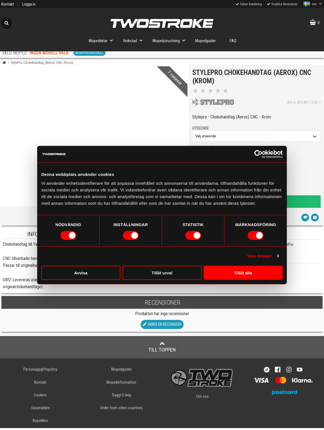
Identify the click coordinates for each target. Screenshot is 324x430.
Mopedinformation (121, 384)
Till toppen (162, 349)
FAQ (233, 41)
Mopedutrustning (170, 40)
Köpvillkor (40, 422)
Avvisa (81, 272)
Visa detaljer (259, 256)
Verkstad (134, 40)
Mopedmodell (89, 52)
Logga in (29, 4)
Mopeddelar (102, 40)
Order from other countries (121, 410)
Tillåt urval (162, 272)
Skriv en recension (162, 326)
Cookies (40, 397)
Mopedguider (205, 41)
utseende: (202, 129)
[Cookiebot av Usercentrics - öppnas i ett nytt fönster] (258, 154)
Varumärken (40, 410)
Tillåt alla (243, 272)
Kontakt (7, 4)
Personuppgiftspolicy (40, 371)
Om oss (202, 398)
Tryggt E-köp (121, 397)
